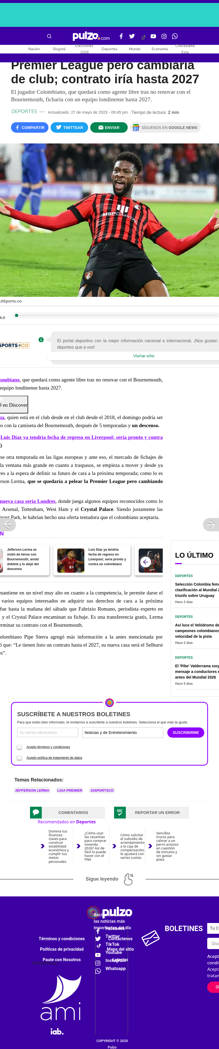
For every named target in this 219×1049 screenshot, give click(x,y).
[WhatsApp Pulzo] (175, 38)
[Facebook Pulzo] (121, 38)
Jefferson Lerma (32, 790)
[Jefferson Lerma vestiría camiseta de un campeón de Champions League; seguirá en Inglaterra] (152, 561)
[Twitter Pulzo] (132, 38)
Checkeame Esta (185, 49)
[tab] (67, 813)
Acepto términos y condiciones (48, 747)
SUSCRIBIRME (186, 732)
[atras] (145, 562)
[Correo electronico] (47, 732)
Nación (34, 49)
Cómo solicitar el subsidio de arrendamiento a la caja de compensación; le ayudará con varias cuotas (132, 846)
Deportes (110, 49)
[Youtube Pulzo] (153, 38)
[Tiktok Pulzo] (143, 39)
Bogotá (59, 49)
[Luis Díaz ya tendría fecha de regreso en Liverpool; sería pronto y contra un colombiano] (70, 561)
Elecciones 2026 (84, 49)
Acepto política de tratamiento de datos (54, 758)
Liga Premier (69, 790)
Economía (160, 49)
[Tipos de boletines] (142, 732)
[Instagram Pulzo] (164, 38)
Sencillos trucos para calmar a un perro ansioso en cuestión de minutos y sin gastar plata (167, 846)
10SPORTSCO (102, 790)
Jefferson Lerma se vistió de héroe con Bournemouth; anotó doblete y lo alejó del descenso (23, 559)
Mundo (135, 49)
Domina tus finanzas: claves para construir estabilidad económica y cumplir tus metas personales (59, 846)
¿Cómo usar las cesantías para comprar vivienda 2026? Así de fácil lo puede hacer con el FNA (96, 846)
